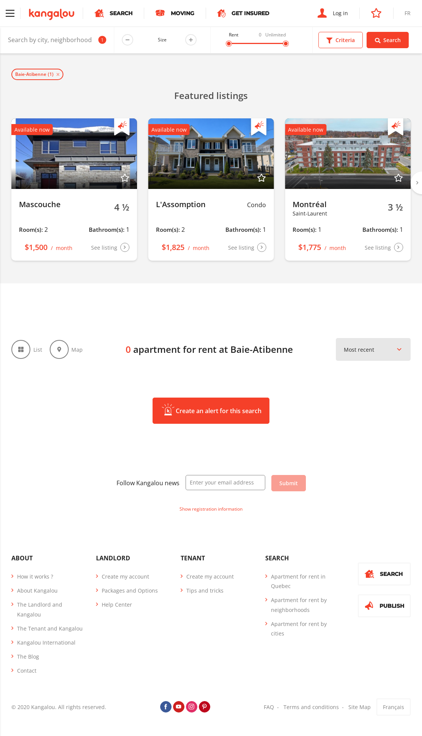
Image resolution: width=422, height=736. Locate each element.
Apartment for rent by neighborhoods (299, 604)
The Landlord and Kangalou (39, 609)
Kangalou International (46, 642)
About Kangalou (37, 590)
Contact (26, 670)
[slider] (229, 44)
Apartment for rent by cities (299, 628)
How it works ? (35, 576)
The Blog (28, 656)
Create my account (125, 576)
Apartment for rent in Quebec (298, 581)
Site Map (359, 707)
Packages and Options (130, 590)
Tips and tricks (205, 590)
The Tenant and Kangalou (50, 628)
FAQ (269, 707)
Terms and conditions (311, 707)
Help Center (117, 604)
